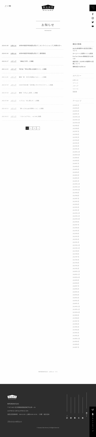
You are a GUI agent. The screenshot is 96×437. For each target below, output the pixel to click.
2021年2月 (76, 268)
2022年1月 (76, 242)
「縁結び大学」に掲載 (26, 61)
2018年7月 (76, 347)
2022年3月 (76, 236)
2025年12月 (76, 117)
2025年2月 (76, 146)
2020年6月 (76, 289)
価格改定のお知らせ (79, 66)
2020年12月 (76, 271)
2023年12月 (76, 184)
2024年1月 (76, 181)
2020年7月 (76, 286)
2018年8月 (76, 344)
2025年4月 (76, 140)
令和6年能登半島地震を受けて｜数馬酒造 (32, 53)
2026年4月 (76, 108)
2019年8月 (76, 318)
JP (6, 6)
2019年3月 (76, 332)
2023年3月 (76, 207)
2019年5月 (76, 327)
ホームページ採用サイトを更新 (83, 53)
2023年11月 (76, 187)
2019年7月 (76, 321)
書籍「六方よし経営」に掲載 (28, 93)
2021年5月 (76, 260)
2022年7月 (76, 225)
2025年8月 (76, 128)
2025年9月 (76, 125)
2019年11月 (76, 309)
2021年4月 (76, 262)
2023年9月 (76, 192)
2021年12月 (76, 245)
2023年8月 (76, 195)
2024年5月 (76, 169)
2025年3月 (76, 143)
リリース (75, 89)
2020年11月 (76, 274)
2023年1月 (76, 210)
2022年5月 (76, 230)
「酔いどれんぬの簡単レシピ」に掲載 (31, 108)
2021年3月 (76, 265)
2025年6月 (76, 134)
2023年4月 (76, 204)
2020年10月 (76, 277)
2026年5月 (76, 105)
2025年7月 (76, 131)
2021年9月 (76, 251)
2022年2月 (76, 239)
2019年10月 (76, 312)
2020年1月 (76, 303)
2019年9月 (76, 315)
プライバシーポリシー (14, 421)
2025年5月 (76, 137)
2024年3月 (76, 175)
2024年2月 (76, 178)
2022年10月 (76, 219)
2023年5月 (76, 201)
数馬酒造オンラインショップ (93, 419)
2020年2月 (76, 300)
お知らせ (75, 80)
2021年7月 (76, 257)
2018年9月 (76, 341)
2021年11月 (76, 248)
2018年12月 (76, 338)
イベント (75, 83)
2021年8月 (76, 254)
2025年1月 (76, 149)
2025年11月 (76, 120)
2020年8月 (76, 283)
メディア (75, 86)
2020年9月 (76, 280)
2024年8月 (76, 160)
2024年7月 (76, 163)
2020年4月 (76, 295)
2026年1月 (76, 114)
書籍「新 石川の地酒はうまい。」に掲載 (32, 77)
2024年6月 (76, 166)
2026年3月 (76, 111)
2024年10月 (76, 155)
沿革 (79, 404)
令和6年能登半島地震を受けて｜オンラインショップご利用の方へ (40, 45)
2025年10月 (76, 122)
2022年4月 (76, 233)
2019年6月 (76, 324)
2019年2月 (76, 335)
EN (10, 6)
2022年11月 (76, 216)
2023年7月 (76, 198)
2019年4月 (76, 330)
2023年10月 (76, 190)
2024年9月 (76, 157)
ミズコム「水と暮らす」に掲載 (29, 100)
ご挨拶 (67, 415)
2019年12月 (76, 306)
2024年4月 (76, 172)
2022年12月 (76, 213)
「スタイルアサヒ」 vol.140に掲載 (30, 116)
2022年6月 (76, 228)
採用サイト (86, 413)
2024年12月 (76, 152)
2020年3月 (76, 297)
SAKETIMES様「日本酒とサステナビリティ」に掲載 (36, 85)
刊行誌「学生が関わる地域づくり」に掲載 (32, 69)
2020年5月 (76, 292)
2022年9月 (76, 222)
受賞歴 (75, 92)
